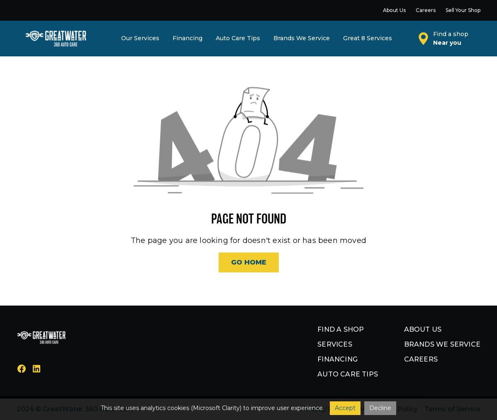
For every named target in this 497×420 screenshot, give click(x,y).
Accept (345, 408)
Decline (380, 408)
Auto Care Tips (347, 374)
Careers (421, 359)
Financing (337, 359)
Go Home (248, 262)
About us (423, 329)
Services (334, 344)
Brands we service (442, 344)
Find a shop (340, 329)
